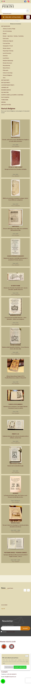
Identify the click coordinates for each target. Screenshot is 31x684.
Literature (5, 55)
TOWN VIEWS (4, 99)
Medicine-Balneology (8, 60)
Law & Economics (7, 53)
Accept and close (20, 667)
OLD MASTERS (5, 92)
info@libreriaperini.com (10, 676)
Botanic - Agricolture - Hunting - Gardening (13, 36)
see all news (10, 588)
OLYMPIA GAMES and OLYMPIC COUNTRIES (12, 94)
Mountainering (6, 65)
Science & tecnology (7, 72)
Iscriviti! (25, 628)
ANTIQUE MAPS (5, 80)
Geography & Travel (8, 45)
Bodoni (4, 33)
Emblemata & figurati (8, 41)
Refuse (26, 656)
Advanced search (7, 13)
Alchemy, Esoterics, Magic (9, 28)
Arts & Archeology (7, 31)
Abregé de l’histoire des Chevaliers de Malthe (15, 169)
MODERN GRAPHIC (6, 90)
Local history (6, 58)
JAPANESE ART (5, 87)
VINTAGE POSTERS (6, 104)
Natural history (6, 68)
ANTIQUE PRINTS (5, 82)
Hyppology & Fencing (8, 50)
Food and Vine (6, 43)
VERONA (3, 102)
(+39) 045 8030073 (11, 674)
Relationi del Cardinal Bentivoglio (15, 465)
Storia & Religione (7, 75)
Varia (4, 77)
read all (3, 608)
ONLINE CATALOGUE (12, 17)
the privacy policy (11, 631)
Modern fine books (7, 63)
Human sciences (6, 48)
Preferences (9, 667)
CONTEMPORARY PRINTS (7, 85)
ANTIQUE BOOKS (5, 26)
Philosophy (5, 70)
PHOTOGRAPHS (5, 97)
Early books (6, 38)
